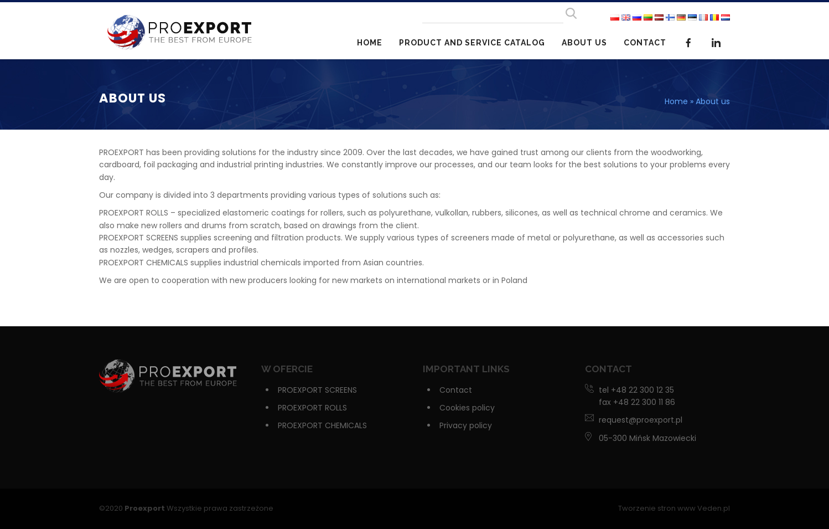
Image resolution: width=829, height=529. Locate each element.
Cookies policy (467, 407)
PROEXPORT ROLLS (312, 407)
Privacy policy (465, 425)
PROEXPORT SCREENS (317, 390)
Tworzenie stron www (657, 508)
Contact (645, 42)
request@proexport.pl (640, 419)
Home (369, 42)
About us (584, 42)
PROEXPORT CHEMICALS (322, 425)
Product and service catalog (472, 42)
